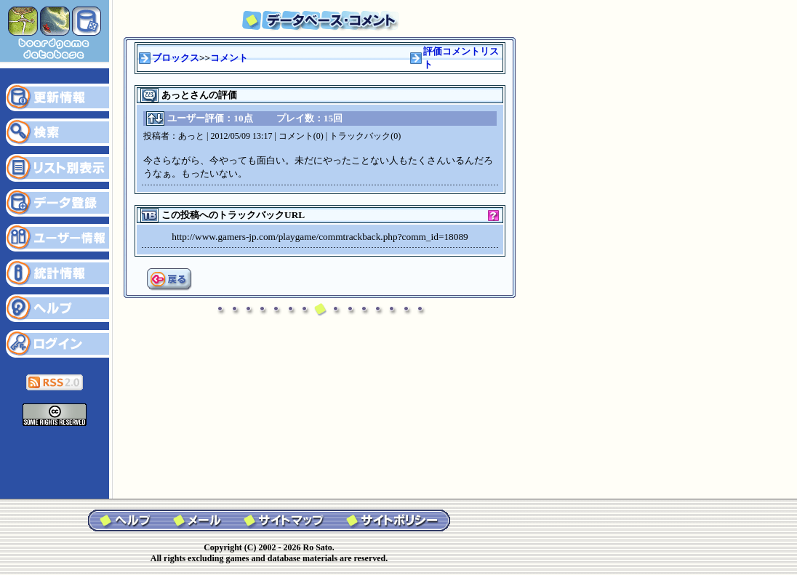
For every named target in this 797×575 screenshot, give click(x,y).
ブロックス (175, 57)
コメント (229, 57)
